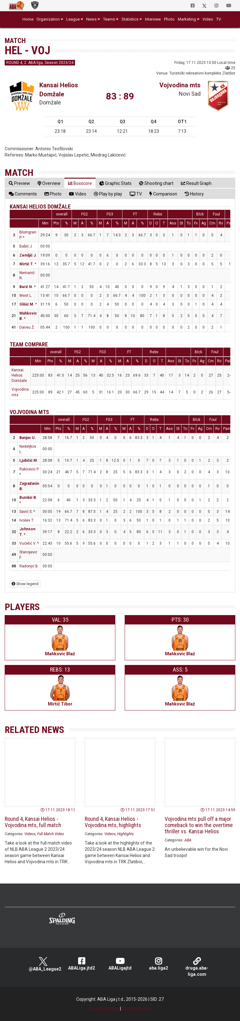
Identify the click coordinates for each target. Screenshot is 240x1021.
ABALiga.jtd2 (81, 963)
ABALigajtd (120, 963)
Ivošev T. (26, 520)
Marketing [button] (187, 19)
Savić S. (25, 511)
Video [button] (207, 19)
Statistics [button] (130, 19)
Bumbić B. (28, 497)
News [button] (91, 19)
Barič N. (26, 287)
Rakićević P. (29, 469)
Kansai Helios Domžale (40, 206)
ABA (188, 840)
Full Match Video (50, 834)
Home (27, 19)
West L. (25, 295)
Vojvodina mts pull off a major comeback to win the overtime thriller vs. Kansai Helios (199, 825)
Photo (169, 19)
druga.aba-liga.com (197, 967)
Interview (153, 19)
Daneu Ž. (27, 327)
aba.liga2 (158, 963)
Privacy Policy (104, 1008)
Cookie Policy (136, 1008)
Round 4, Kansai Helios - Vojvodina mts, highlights (113, 822)
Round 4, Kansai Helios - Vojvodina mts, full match (33, 822)
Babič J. (26, 246)
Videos (30, 834)
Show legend (25, 584)
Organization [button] (48, 19)
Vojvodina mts (180, 85)
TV (218, 19)
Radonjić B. (29, 566)
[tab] (19, 183)
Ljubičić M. (28, 460)
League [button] (73, 19)
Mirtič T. (26, 264)
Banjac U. (27, 438)
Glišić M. (26, 304)
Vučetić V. (27, 543)
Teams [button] (109, 19)
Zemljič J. (28, 255)
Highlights (125, 834)
